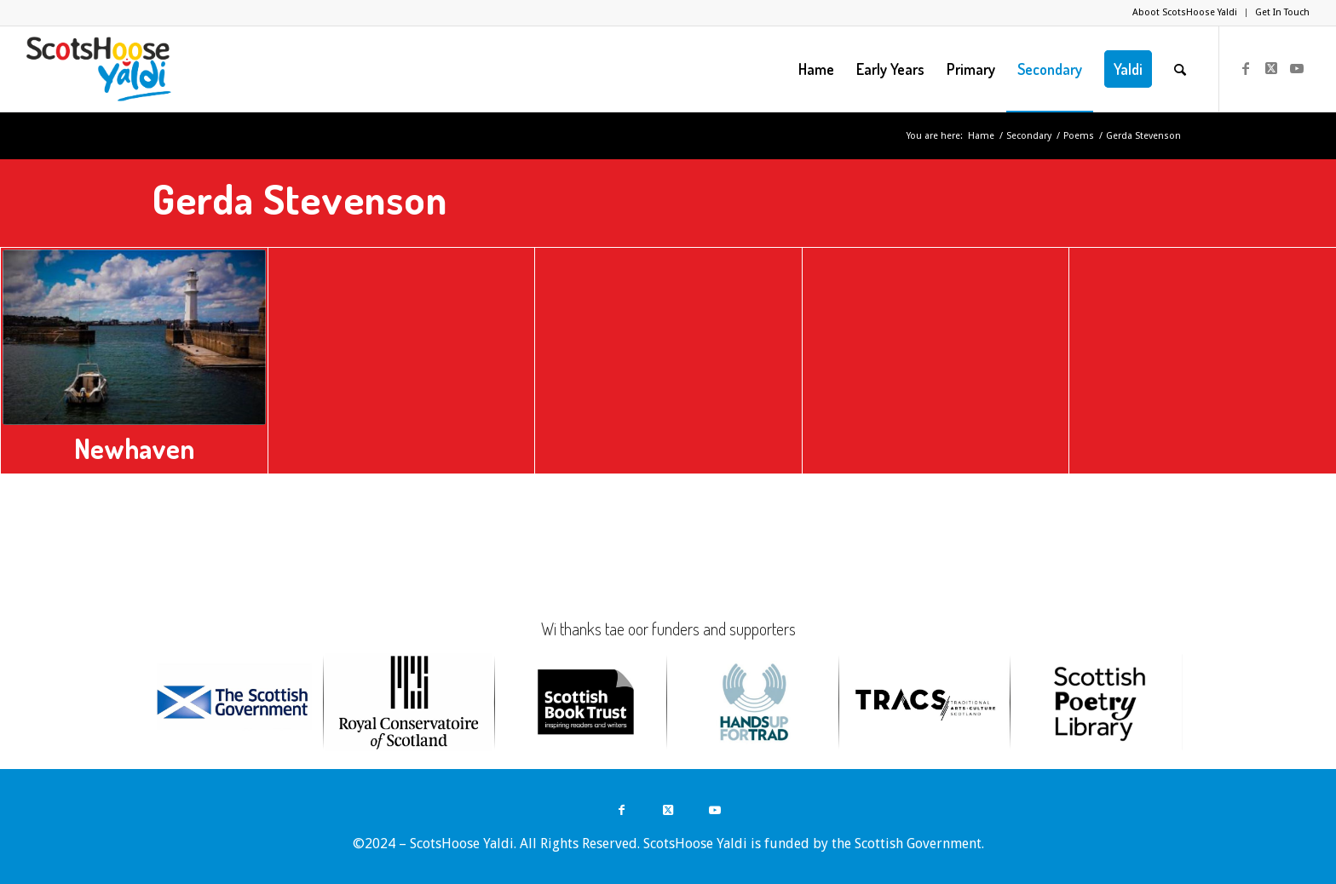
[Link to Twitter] (1271, 68)
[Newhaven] (134, 337)
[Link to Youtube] (1297, 68)
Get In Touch (1282, 12)
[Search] (1180, 69)
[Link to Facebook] (1245, 68)
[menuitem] (1185, 13)
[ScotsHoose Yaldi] (98, 69)
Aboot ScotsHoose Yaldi (1184, 12)
